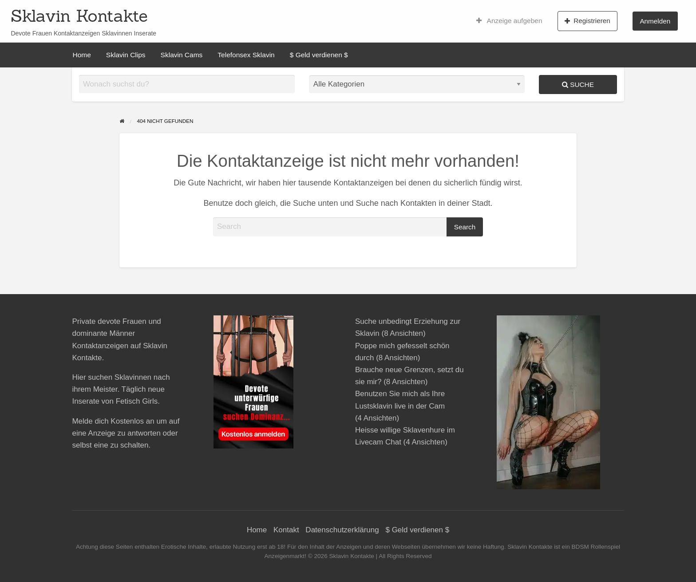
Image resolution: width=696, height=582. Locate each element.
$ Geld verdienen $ (319, 55)
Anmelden (655, 21)
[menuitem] (509, 21)
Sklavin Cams (182, 55)
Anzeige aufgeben (509, 21)
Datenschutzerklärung (342, 530)
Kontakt (286, 530)
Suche (578, 84)
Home (82, 55)
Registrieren (587, 21)
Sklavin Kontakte (79, 15)
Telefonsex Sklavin (246, 55)
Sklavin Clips (126, 55)
